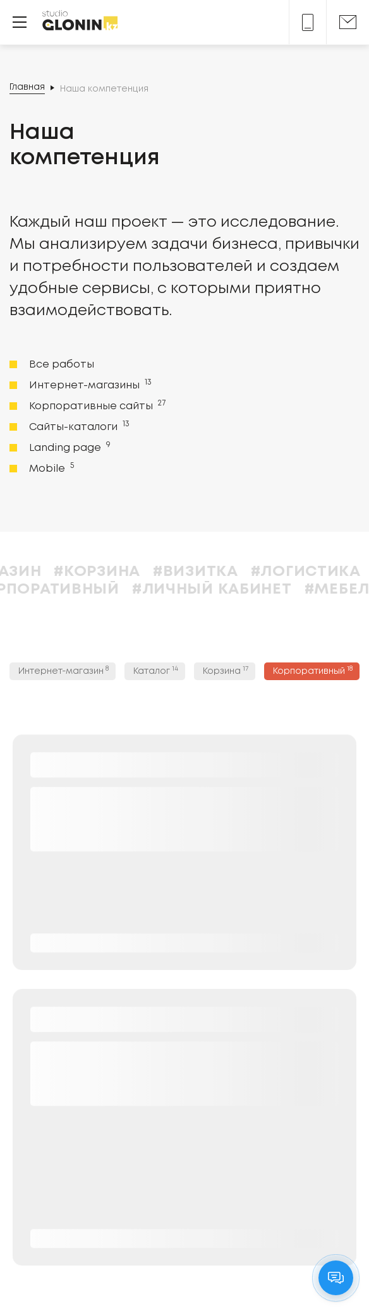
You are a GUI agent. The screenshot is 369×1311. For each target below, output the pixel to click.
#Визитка (217, 571)
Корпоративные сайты (96, 405)
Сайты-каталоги (78, 426)
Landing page (68, 447)
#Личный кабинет (234, 589)
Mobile (50, 468)
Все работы (61, 364)
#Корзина (119, 571)
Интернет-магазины (89, 384)
